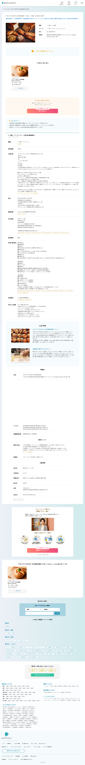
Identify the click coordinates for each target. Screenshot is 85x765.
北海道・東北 (5, 692)
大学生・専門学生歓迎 (33, 722)
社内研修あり (35, 718)
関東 (3, 688)
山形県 (30, 692)
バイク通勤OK (15, 718)
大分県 (25, 700)
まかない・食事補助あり (32, 717)
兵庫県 (11, 686)
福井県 (22, 694)
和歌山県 (27, 686)
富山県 (14, 694)
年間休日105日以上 (6, 725)
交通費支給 (31, 715)
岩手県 (22, 692)
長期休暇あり (21, 727)
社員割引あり (24, 717)
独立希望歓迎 (31, 720)
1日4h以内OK (18, 713)
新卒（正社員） (68, 692)
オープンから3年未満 (30, 708)
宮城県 (14, 692)
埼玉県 (20, 688)
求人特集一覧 (25, 743)
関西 (3, 686)
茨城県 (24, 688)
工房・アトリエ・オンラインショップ (72, 698)
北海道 (10, 692)
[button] (5, 33)
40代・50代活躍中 (13, 723)
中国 (3, 696)
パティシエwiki (36, 746)
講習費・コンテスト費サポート (15, 717)
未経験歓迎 (8, 720)
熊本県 (21, 700)
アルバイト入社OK (21, 723)
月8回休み (35, 723)
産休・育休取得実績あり (7, 727)
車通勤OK (9, 718)
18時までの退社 (25, 710)
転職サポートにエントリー (42, 549)
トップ (3, 9)
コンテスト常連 (17, 708)
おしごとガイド (27, 746)
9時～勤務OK (25, 713)
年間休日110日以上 (14, 725)
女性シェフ (5, 708)
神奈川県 (11, 688)
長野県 (30, 694)
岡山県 (11, 696)
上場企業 (23, 708)
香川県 (11, 698)
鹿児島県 (33, 700)
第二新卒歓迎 (13, 720)
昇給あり (15, 715)
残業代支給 (25, 715)
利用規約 (4, 759)
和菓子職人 (65, 686)
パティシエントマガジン (16, 746)
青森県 (18, 692)
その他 (77, 686)
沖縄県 (38, 700)
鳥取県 (19, 696)
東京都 (7, 688)
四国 (3, 698)
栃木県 (28, 688)
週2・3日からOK (5, 713)
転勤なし (4, 718)
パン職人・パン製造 (53, 686)
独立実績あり (10, 708)
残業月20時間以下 (17, 710)
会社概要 (17, 756)
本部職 (73, 686)
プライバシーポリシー (13, 759)
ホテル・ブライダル (61, 698)
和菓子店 (69, 700)
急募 (3, 720)
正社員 (45, 692)
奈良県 (23, 686)
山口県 (23, 696)
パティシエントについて (7, 756)
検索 (57, 613)
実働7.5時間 (10, 710)
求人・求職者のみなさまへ (27, 759)
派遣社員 (62, 692)
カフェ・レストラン (47, 700)
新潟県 (10, 694)
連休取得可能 (29, 723)
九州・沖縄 (4, 700)
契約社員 (49, 692)
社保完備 (31, 713)
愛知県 (7, 690)
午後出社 (31, 710)
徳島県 (15, 698)
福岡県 (9, 700)
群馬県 (32, 688)
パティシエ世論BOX (47, 746)
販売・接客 (60, 686)
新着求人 (9, 743)
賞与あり (20, 715)
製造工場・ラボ (63, 700)
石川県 (18, 694)
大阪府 (7, 686)
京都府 (19, 686)
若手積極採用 (20, 720)
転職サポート (5, 746)
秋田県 (26, 692)
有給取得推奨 (27, 725)
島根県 (15, 696)
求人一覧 (7, 9)
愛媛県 (7, 698)
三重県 (19, 690)
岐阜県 (15, 690)
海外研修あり (28, 718)
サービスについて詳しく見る (43, 554)
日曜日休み (22, 725)
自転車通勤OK (22, 718)
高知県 (19, 698)
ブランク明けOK (6, 723)
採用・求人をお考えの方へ (13, 750)
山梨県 (26, 694)
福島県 (34, 692)
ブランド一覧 (34, 743)
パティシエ (46, 686)
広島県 (7, 696)
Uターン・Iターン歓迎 (16, 722)
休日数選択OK (15, 727)
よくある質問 (25, 756)
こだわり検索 (17, 743)
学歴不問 (25, 720)
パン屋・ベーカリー (56, 700)
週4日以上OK (12, 713)
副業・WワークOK (24, 722)
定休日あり (5, 710)
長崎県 (17, 700)
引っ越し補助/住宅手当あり (7, 715)
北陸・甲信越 (5, 694)
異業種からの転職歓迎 (7, 722)
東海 (3, 690)
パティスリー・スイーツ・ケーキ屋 (50, 698)
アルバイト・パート (56, 692)
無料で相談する (42, 110)
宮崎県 (29, 700)
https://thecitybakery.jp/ (29, 494)
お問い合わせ (33, 756)
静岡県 (11, 690)
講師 (69, 686)
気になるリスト (42, 743)
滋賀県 (15, 686)
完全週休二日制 (28, 727)
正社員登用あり (5, 717)
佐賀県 (13, 700)
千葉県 (16, 688)
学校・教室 (74, 700)
